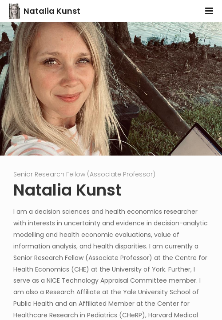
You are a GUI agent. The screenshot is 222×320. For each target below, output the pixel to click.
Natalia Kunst (52, 10)
